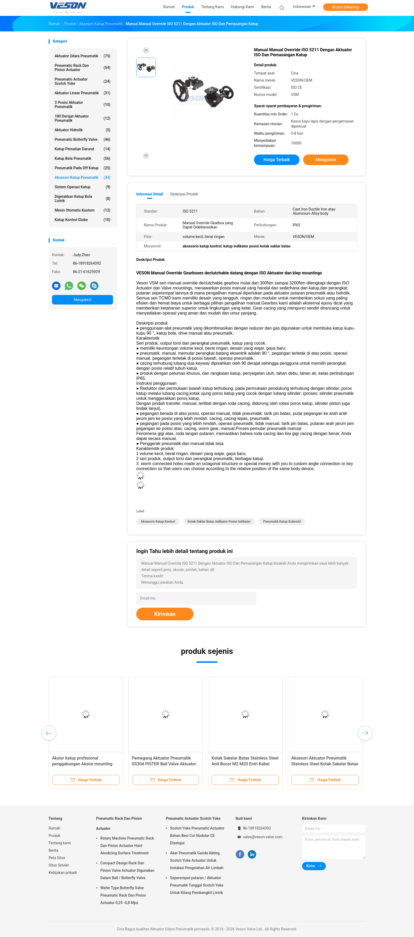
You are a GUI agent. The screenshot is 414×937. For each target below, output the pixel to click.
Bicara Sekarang (345, 7)
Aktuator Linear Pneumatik (82, 93)
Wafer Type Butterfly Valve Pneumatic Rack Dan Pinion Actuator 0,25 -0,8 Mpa (123, 895)
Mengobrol (82, 300)
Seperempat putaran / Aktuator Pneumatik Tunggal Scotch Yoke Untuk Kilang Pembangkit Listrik (196, 885)
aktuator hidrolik (82, 130)
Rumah (54, 828)
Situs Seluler (59, 865)
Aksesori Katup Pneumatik (82, 177)
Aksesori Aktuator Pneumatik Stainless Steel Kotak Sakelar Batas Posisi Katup (324, 764)
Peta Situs (57, 858)
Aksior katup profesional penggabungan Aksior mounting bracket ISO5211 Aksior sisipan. (82, 764)
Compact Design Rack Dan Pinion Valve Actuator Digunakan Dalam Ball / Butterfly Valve (127, 870)
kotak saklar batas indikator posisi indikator (219, 521)
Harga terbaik (277, 159)
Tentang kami (60, 843)
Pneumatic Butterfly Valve (82, 139)
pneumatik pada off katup (82, 168)
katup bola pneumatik (82, 158)
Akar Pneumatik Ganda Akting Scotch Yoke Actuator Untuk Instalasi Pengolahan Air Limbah (196, 860)
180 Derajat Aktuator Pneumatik (82, 118)
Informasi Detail (149, 194)
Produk (54, 835)
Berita (53, 850)
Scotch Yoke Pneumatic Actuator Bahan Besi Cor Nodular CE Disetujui (197, 835)
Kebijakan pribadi (63, 872)
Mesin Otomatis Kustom (82, 210)
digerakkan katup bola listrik (82, 198)
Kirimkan (165, 614)
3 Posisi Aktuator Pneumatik (82, 104)
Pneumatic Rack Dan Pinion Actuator (82, 67)
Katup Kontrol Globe (82, 219)
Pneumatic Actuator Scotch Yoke (82, 81)
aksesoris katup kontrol (158, 521)
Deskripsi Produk (184, 194)
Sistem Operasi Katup (82, 187)
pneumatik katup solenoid (282, 521)
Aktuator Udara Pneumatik (82, 56)
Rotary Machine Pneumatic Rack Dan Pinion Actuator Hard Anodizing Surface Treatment (127, 845)
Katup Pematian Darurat (82, 149)
